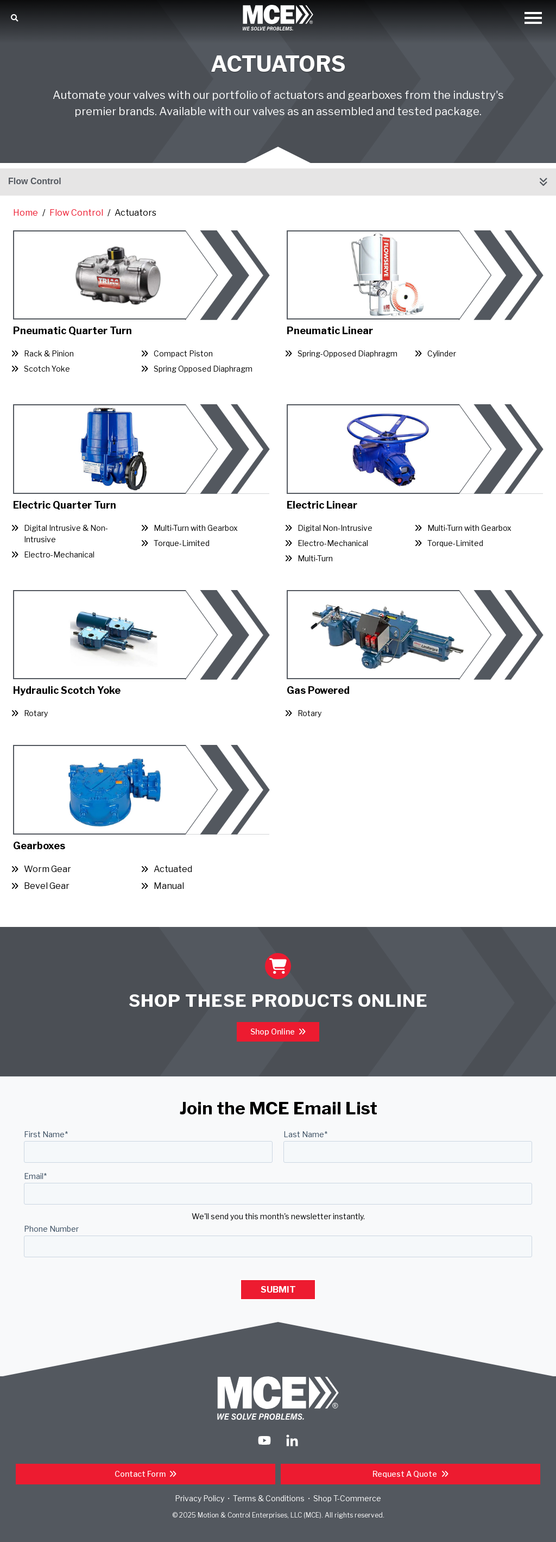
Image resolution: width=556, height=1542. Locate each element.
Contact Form (141, 1473)
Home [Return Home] (25, 213)
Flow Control (34, 181)
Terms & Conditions (269, 1498)
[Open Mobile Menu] (533, 19)
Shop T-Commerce (347, 1498)
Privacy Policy (199, 1498)
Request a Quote (405, 1473)
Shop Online (273, 1031)
